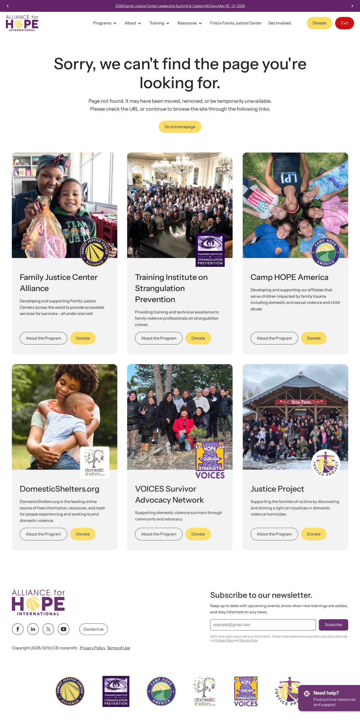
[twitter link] (48, 629)
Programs (105, 23)
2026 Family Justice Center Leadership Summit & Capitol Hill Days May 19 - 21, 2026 (180, 6)
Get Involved (279, 22)
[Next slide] (352, 6)
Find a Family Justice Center (235, 22)
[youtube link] (63, 629)
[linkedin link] (33, 629)
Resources (190, 23)
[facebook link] (18, 629)
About (133, 23)
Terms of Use (118, 648)
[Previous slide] (8, 6)
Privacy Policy (92, 648)
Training (160, 23)
